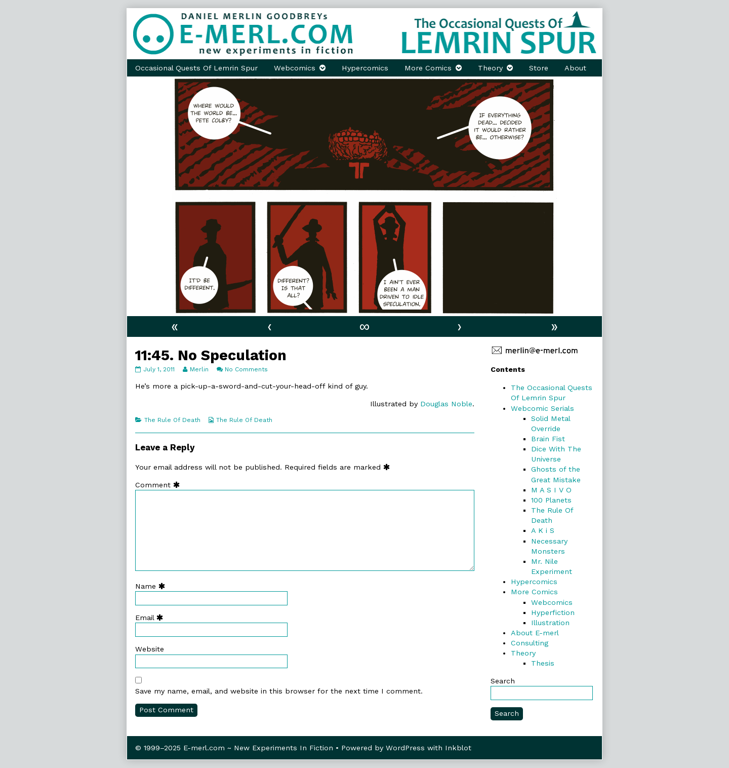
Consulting (529, 643)
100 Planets (551, 500)
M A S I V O (551, 490)
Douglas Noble (446, 404)
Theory (490, 68)
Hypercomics (365, 68)
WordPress (405, 748)
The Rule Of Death (172, 420)
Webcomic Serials (542, 408)
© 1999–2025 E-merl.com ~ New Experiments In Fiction (234, 748)
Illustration (550, 623)
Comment (159, 485)
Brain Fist (548, 439)
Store (538, 68)
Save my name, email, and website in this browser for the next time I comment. (279, 691)
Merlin (199, 369)
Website (149, 649)
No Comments (246, 369)
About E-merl (535, 633)
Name (152, 586)
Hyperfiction (553, 612)
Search (503, 681)
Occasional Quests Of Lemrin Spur (196, 68)
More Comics (428, 68)
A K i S (542, 530)
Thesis (542, 663)
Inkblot (458, 748)
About (575, 68)
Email (151, 617)
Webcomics (294, 68)
